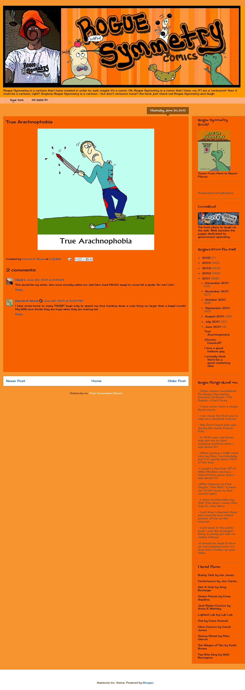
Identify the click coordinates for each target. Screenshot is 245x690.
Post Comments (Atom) (105, 393)
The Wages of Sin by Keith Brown (217, 647)
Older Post (177, 381)
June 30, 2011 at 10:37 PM (63, 300)
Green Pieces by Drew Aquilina (214, 598)
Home (96, 381)
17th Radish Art (40, 100)
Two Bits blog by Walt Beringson (213, 656)
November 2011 (217, 291)
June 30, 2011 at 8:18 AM (45, 279)
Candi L (20, 279)
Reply (19, 289)
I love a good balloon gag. (215, 349)
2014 (207, 262)
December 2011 (217, 282)
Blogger (148, 682)
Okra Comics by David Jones (214, 628)
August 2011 (215, 316)
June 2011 (213, 326)
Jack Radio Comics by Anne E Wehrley (214, 607)
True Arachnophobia (217, 333)
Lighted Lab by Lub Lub (215, 614)
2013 (207, 268)
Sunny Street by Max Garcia (214, 637)
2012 (207, 273)
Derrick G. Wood (26, 300)
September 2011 (217, 308)
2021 (207, 257)
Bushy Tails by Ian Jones (216, 575)
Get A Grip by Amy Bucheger (212, 588)
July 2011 (213, 321)
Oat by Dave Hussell (213, 620)
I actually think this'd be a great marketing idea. (217, 361)
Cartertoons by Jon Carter (217, 581)
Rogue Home (17, 100)
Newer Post (15, 381)
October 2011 (215, 299)
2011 (206, 278)
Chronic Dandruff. (213, 341)
